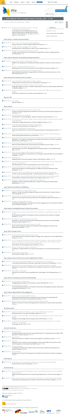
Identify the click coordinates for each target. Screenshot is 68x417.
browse (16, 2)
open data (22, 388)
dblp (11, 2)
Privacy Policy (16, 390)
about (28, 2)
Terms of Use (9, 390)
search (23, 2)
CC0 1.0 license (32, 388)
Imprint (22, 390)
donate (39, 2)
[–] (48, 27)
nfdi (33, 2)
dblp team (24, 386)
